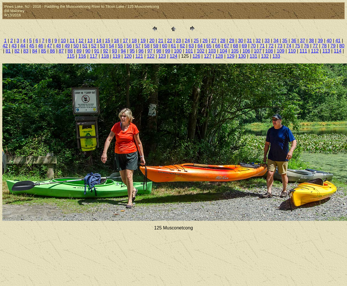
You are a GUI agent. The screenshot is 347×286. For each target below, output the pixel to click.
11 (72, 40)
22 (169, 40)
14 (98, 40)
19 (143, 40)
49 (67, 45)
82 (17, 51)
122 (151, 56)
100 (178, 51)
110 (292, 51)
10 (63, 40)
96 (141, 51)
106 (246, 51)
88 (70, 51)
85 (43, 51)
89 (79, 51)
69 (244, 45)
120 (128, 56)
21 (160, 40)
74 (288, 45)
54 (111, 45)
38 (311, 40)
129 (230, 56)
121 (139, 56)
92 (105, 51)
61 (173, 45)
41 (338, 40)
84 (34, 51)
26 (205, 40)
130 (242, 56)
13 (89, 40)
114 (338, 51)
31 (249, 40)
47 (49, 45)
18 (134, 40)
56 (129, 45)
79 (333, 45)
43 (14, 45)
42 (5, 45)
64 (200, 45)
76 (306, 45)
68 (235, 45)
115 (71, 56)
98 (158, 51)
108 (269, 51)
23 (178, 40)
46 (40, 45)
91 (96, 51)
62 (182, 45)
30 (240, 40)
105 (235, 51)
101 (189, 51)
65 (208, 45)
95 (132, 51)
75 (297, 45)
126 (196, 56)
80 (341, 45)
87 (61, 51)
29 (231, 40)
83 (25, 51)
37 (302, 40)
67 (226, 45)
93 (114, 51)
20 (152, 40)
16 (116, 40)
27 (214, 40)
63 (191, 45)
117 (93, 56)
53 (102, 45)
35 (285, 40)
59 (155, 45)
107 (258, 51)
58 (147, 45)
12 (81, 40)
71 (262, 45)
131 (253, 56)
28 (222, 40)
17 (125, 40)
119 (116, 56)
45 (31, 45)
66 (217, 45)
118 (105, 56)
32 (258, 40)
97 (150, 51)
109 (280, 51)
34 (276, 40)
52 (94, 45)
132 (265, 56)
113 (326, 51)
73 (279, 45)
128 (219, 56)
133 (276, 56)
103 (212, 51)
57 (138, 45)
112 (315, 51)
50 (76, 45)
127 (208, 56)
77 (315, 45)
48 (58, 45)
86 (52, 51)
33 (267, 40)
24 (187, 40)
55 (120, 45)
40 (329, 40)
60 (164, 45)
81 (8, 51)
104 (223, 51)
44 (23, 45)
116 (82, 56)
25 (196, 40)
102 (201, 51)
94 (123, 51)
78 (324, 45)
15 (107, 40)
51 (85, 45)
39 (320, 40)
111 (303, 51)
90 (87, 51)
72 (270, 45)
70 (253, 45)
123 (162, 56)
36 (293, 40)
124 (174, 56)
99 (167, 51)
